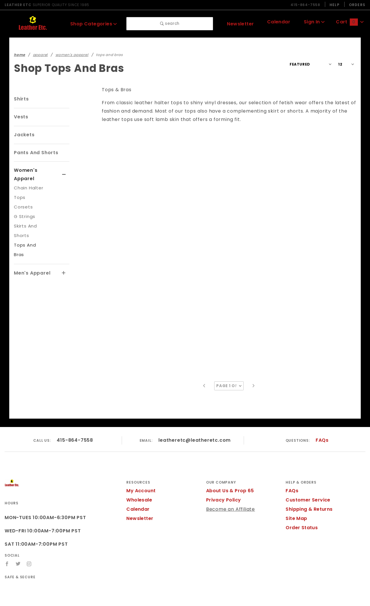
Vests (20, 116)
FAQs (322, 423)
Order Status (300, 511)
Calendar (276, 22)
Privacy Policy (222, 483)
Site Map (296, 501)
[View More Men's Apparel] (63, 255)
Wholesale (138, 483)
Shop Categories (93, 23)
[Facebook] (7, 547)
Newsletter (239, 23)
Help (334, 5)
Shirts (21, 98)
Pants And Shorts (35, 152)
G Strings (24, 208)
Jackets (23, 134)
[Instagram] (29, 547)
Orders (356, 5)
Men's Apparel (31, 254)
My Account (139, 474)
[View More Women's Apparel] (64, 170)
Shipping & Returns (308, 492)
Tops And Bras (29, 236)
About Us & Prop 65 (228, 474)
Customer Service (306, 483)
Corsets (22, 198)
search (170, 24)
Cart (349, 22)
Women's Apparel (35, 170)
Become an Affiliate (228, 492)
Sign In (312, 22)
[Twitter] (18, 547)
